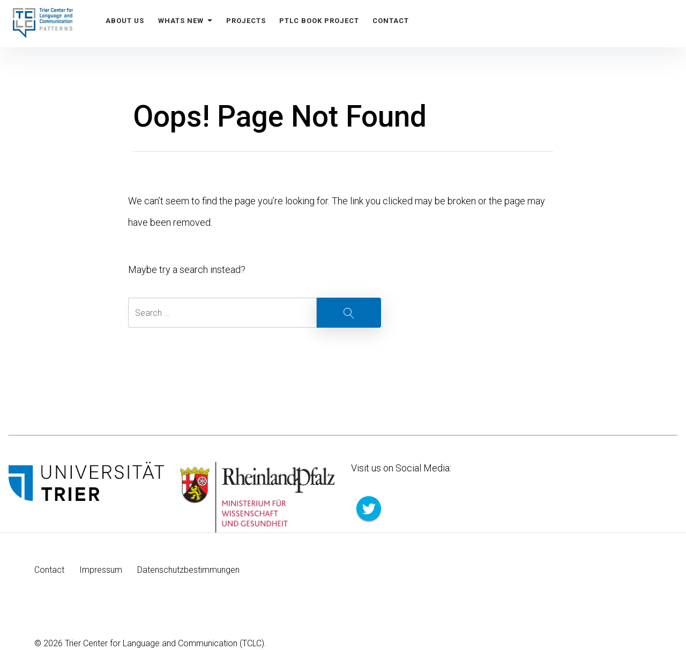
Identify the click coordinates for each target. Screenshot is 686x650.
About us (126, 23)
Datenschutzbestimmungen (188, 570)
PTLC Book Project (328, 23)
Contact (402, 23)
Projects (252, 23)
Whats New (189, 23)
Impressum (100, 570)
